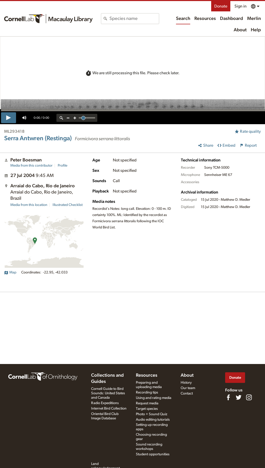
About (240, 30)
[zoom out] (68, 118)
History (186, 382)
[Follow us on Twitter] (238, 397)
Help (256, 30)
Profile (62, 165)
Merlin (254, 18)
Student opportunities (153, 454)
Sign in (240, 6)
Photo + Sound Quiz (151, 414)
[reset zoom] (61, 118)
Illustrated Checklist (68, 205)
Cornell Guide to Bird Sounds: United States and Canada (108, 393)
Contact (187, 393)
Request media (147, 403)
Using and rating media (153, 398)
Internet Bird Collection (109, 408)
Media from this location (28, 205)
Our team (188, 388)
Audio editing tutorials (153, 419)
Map (10, 272)
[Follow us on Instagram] (249, 397)
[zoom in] (75, 118)
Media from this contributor (31, 165)
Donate (220, 6)
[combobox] (134, 18)
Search (183, 18)
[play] (8, 117)
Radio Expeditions (105, 403)
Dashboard (231, 18)
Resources (205, 18)
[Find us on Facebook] (228, 397)
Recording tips (147, 392)
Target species (147, 409)
